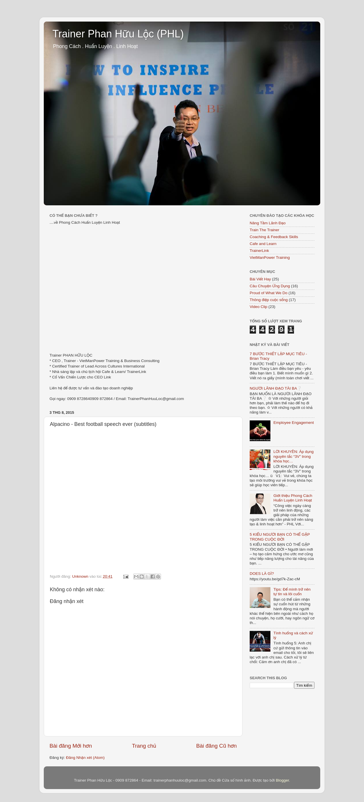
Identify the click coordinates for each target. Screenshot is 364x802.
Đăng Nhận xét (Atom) (85, 757)
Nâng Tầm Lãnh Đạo (268, 223)
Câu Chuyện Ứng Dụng (270, 286)
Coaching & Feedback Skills (274, 237)
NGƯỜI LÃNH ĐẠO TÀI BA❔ (276, 388)
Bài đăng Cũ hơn (216, 746)
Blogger (282, 780)
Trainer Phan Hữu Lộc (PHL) (118, 34)
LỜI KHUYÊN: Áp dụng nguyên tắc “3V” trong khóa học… (293, 456)
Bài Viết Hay (260, 279)
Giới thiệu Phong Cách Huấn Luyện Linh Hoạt (292, 497)
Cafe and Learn (263, 244)
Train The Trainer (264, 230)
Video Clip (258, 307)
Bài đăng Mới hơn (71, 746)
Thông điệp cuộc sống (269, 300)
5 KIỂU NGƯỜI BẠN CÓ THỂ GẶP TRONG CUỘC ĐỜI (280, 536)
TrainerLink (259, 250)
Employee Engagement (293, 422)
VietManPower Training (270, 257)
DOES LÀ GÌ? (262, 573)
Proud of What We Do (268, 293)
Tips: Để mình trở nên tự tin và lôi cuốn (291, 591)
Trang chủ (144, 746)
